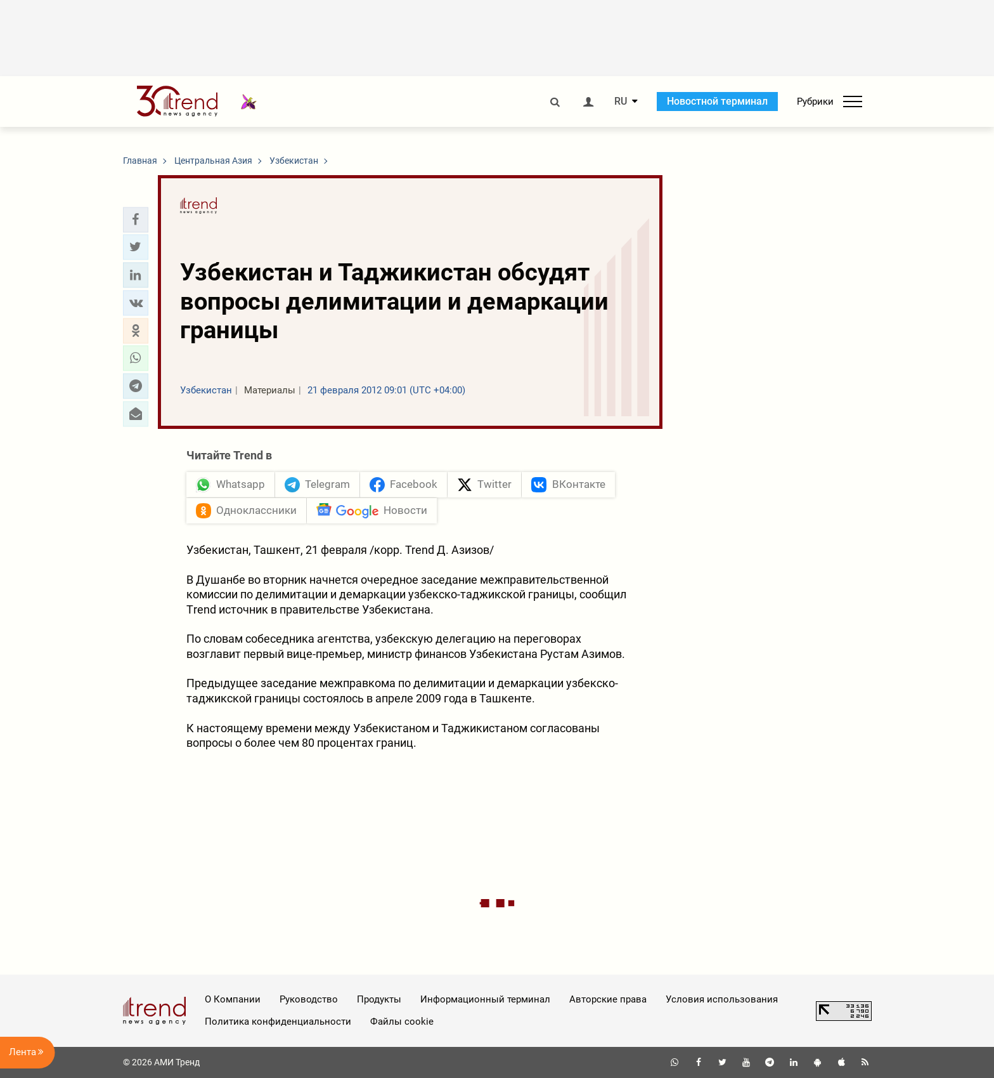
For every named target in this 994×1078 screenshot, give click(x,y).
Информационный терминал (485, 999)
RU (620, 101)
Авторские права (608, 999)
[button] (136, 219)
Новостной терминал (717, 101)
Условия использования (722, 999)
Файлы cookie (402, 1021)
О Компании (233, 999)
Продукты (379, 999)
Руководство (309, 999)
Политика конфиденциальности (278, 1021)
